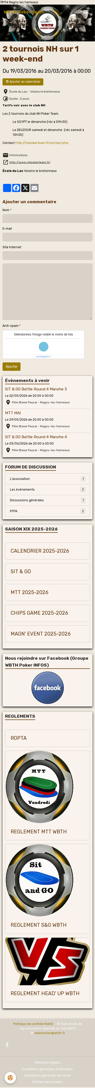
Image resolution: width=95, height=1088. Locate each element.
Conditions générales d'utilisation (47, 1069)
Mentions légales (47, 1062)
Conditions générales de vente (47, 1075)
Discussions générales (47, 500)
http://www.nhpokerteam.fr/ (29, 162)
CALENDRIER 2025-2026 (40, 551)
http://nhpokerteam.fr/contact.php (41, 143)
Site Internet (12, 247)
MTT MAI (13, 413)
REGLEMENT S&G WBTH (39, 925)
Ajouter (12, 366)
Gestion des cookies (47, 1082)
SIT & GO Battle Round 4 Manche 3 (36, 389)
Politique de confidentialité (33, 1024)
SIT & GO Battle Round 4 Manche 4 (36, 437)
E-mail (7, 228)
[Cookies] (10, 1077)
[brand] (24, 12)
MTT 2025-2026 (29, 592)
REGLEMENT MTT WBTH (39, 832)
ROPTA (19, 738)
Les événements (47, 489)
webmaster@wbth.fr (49, 1033)
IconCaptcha (42, 356)
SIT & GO (21, 572)
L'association (47, 478)
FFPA (47, 511)
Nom (6, 210)
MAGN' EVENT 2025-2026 (41, 634)
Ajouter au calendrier (23, 82)
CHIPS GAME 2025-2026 (39, 613)
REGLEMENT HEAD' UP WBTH (45, 993)
